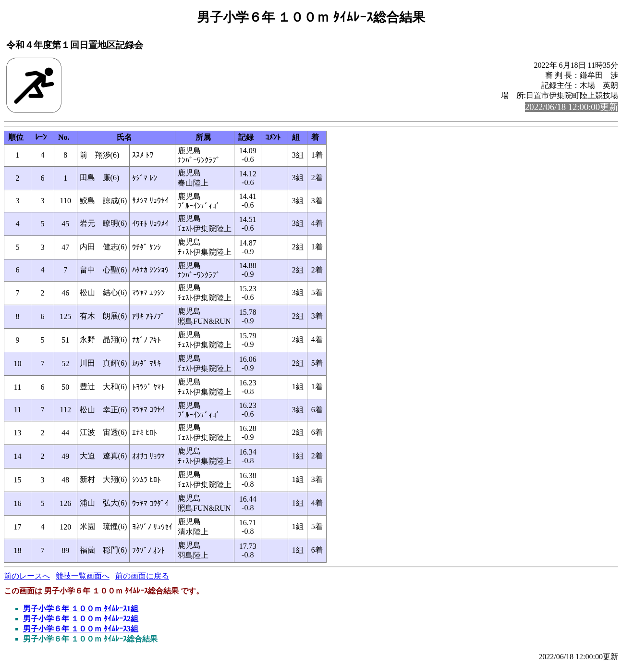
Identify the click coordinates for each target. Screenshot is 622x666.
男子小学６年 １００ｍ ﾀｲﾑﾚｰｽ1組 (80, 608)
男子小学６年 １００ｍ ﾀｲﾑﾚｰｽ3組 (80, 629)
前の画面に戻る (142, 576)
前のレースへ (27, 576)
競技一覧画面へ (83, 576)
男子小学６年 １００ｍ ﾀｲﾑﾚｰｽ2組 (80, 619)
